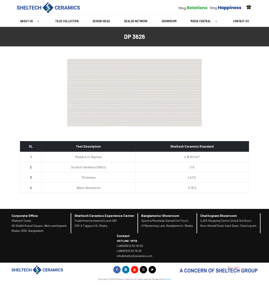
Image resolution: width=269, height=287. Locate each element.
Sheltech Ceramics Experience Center (104, 216)
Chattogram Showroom (218, 216)
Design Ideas (101, 21)
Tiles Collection (67, 21)
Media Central (205, 21)
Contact (123, 236)
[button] (31, 21)
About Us (30, 21)
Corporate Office (25, 216)
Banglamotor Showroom (160, 216)
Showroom (169, 21)
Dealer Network (136, 21)
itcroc (168, 279)
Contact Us (241, 21)
